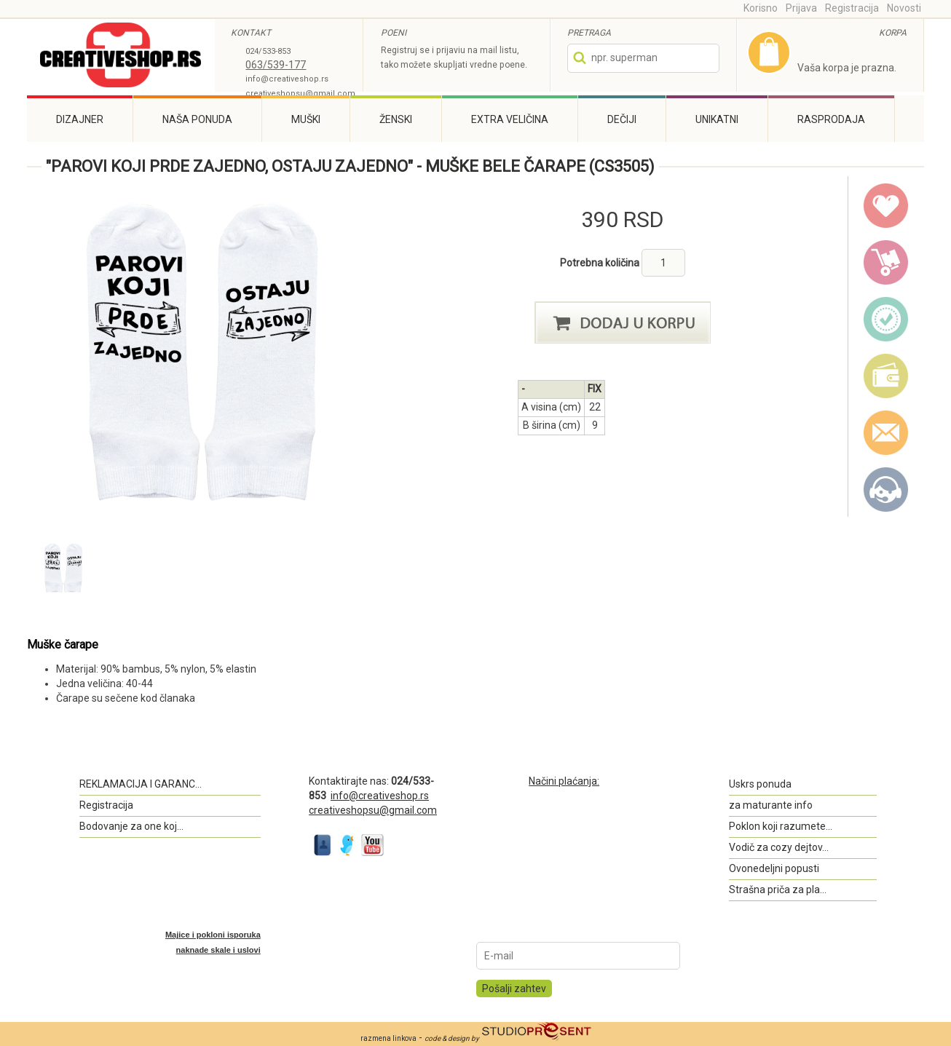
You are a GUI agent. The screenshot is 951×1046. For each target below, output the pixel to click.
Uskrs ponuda (760, 784)
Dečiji (621, 119)
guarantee (886, 319)
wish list (886, 206)
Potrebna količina (601, 263)
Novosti (904, 8)
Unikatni (716, 119)
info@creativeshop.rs (286, 79)
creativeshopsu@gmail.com (300, 93)
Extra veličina (509, 119)
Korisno (760, 8)
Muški (305, 119)
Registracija (852, 8)
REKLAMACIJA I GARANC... (140, 784)
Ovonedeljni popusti (774, 868)
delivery (886, 262)
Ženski (395, 119)
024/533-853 (268, 51)
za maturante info (771, 805)
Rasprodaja (831, 119)
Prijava (801, 8)
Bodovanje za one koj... (131, 826)
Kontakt (886, 489)
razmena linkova (388, 1038)
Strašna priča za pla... (777, 889)
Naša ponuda (197, 119)
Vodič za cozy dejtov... (779, 847)
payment (886, 376)
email (886, 433)
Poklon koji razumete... (780, 826)
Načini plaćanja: (564, 781)
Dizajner (79, 119)
